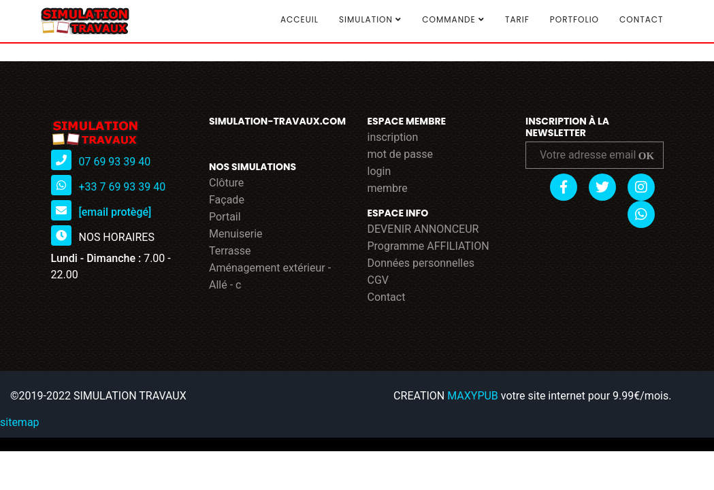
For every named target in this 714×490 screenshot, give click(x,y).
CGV (378, 280)
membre (388, 188)
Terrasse (230, 250)
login (379, 171)
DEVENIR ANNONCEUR (423, 229)
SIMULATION (370, 20)
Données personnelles (421, 263)
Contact (641, 19)
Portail (225, 216)
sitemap (19, 422)
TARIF (517, 19)
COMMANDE (453, 20)
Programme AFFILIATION (428, 246)
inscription (393, 137)
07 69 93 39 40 (114, 161)
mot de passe (401, 154)
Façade (226, 199)
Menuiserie (236, 233)
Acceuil (299, 19)
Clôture (226, 182)
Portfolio (574, 19)
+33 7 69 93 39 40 (121, 186)
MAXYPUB (472, 395)
